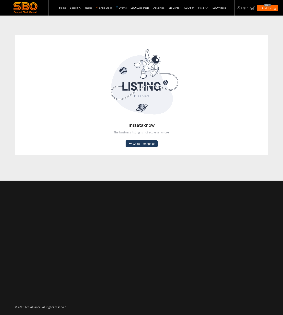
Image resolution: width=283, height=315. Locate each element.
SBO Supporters (139, 8)
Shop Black (104, 8)
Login (242, 8)
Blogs (88, 8)
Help (201, 8)
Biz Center (174, 8)
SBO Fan (189, 8)
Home (62, 8)
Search (74, 8)
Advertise (158, 8)
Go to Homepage (142, 144)
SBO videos (219, 8)
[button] (267, 8)
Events (121, 8)
